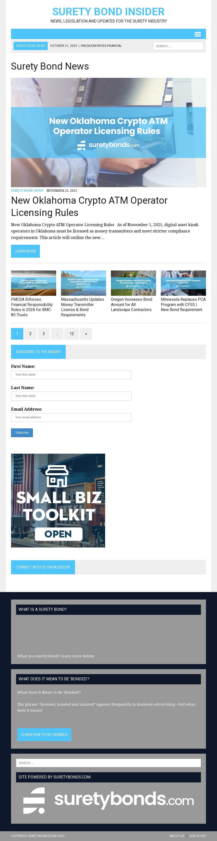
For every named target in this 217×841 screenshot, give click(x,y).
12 (71, 333)
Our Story (197, 836)
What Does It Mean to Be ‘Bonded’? (49, 692)
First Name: (23, 366)
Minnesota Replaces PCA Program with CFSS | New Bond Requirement (183, 304)
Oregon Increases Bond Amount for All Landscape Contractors (132, 304)
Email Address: (26, 409)
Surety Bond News (27, 190)
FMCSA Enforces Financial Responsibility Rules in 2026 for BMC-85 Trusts (32, 307)
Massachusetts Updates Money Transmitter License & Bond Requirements (82, 307)
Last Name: (22, 387)
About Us (177, 836)
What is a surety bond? (38, 656)
